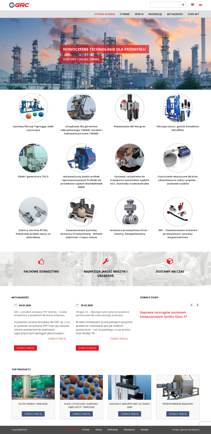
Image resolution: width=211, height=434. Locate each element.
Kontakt (193, 14)
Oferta (139, 14)
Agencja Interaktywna (189, 429)
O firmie (125, 14)
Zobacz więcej (57, 338)
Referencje (155, 14)
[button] (192, 305)
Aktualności (175, 14)
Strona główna (104, 14)
